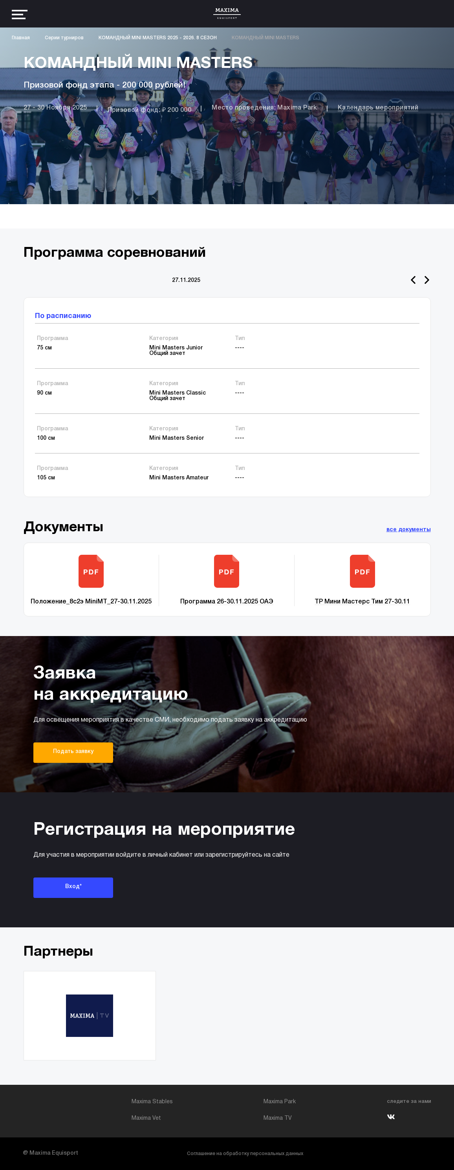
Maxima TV (278, 1118)
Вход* (73, 886)
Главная (21, 38)
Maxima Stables (152, 1101)
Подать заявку (73, 751)
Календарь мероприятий (378, 108)
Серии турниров (64, 38)
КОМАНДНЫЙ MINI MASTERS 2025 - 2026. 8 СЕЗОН (158, 38)
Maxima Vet (146, 1118)
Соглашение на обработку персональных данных (245, 1154)
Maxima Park (280, 1101)
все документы (408, 529)
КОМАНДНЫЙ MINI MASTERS (265, 38)
